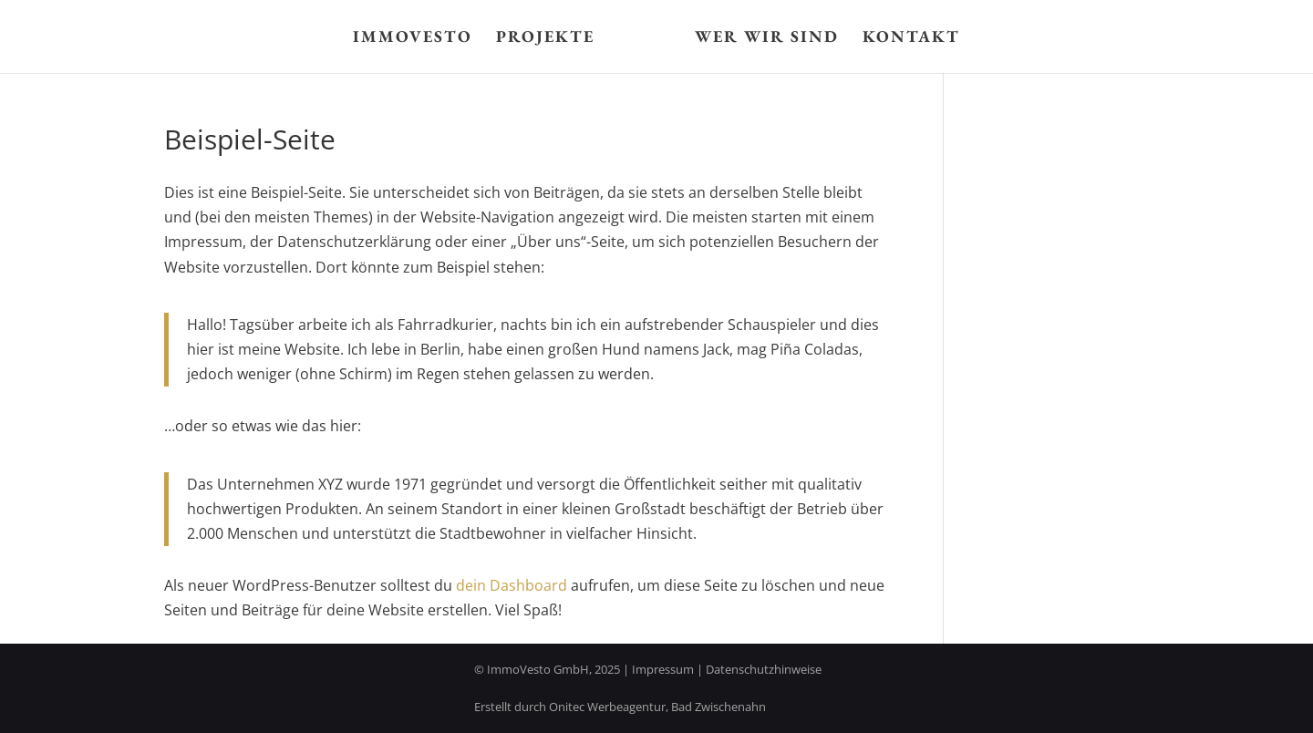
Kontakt (911, 38)
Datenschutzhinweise (764, 669)
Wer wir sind (767, 38)
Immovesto (412, 38)
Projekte (545, 38)
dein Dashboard (511, 585)
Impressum (663, 669)
